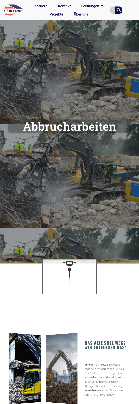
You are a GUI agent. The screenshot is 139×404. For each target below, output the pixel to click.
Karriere (40, 6)
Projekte (56, 14)
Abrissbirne (91, 390)
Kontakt (64, 6)
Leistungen (92, 6)
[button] (11, 368)
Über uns (81, 14)
